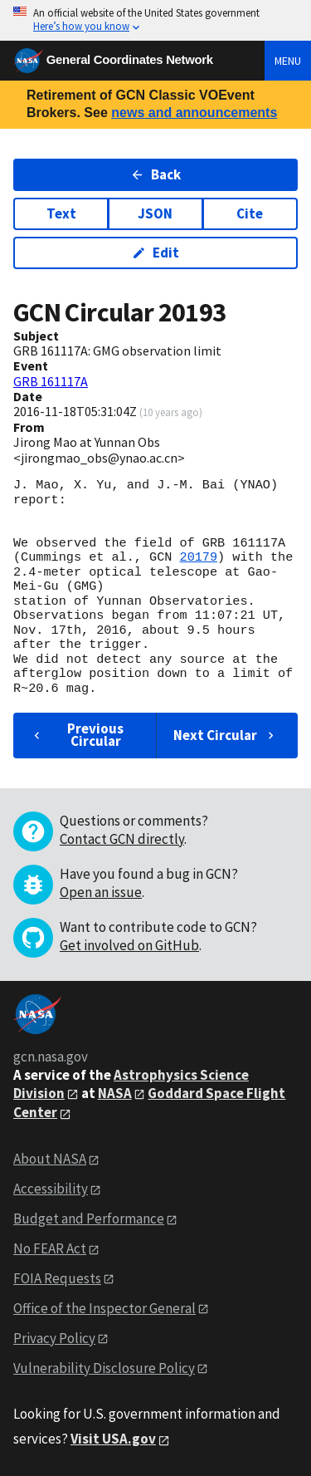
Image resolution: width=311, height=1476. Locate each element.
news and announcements (194, 112)
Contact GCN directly (122, 839)
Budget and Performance (88, 1218)
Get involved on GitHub (129, 945)
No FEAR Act (49, 1248)
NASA (115, 1093)
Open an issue (101, 892)
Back (155, 174)
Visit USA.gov (113, 1438)
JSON (155, 213)
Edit (155, 252)
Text (61, 213)
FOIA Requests (57, 1278)
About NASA (49, 1159)
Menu (288, 60)
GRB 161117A (50, 381)
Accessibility (50, 1188)
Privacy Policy (54, 1338)
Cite (249, 213)
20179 (198, 557)
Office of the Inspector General (104, 1308)
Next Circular (225, 735)
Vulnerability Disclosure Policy (104, 1368)
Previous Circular (77, 734)
